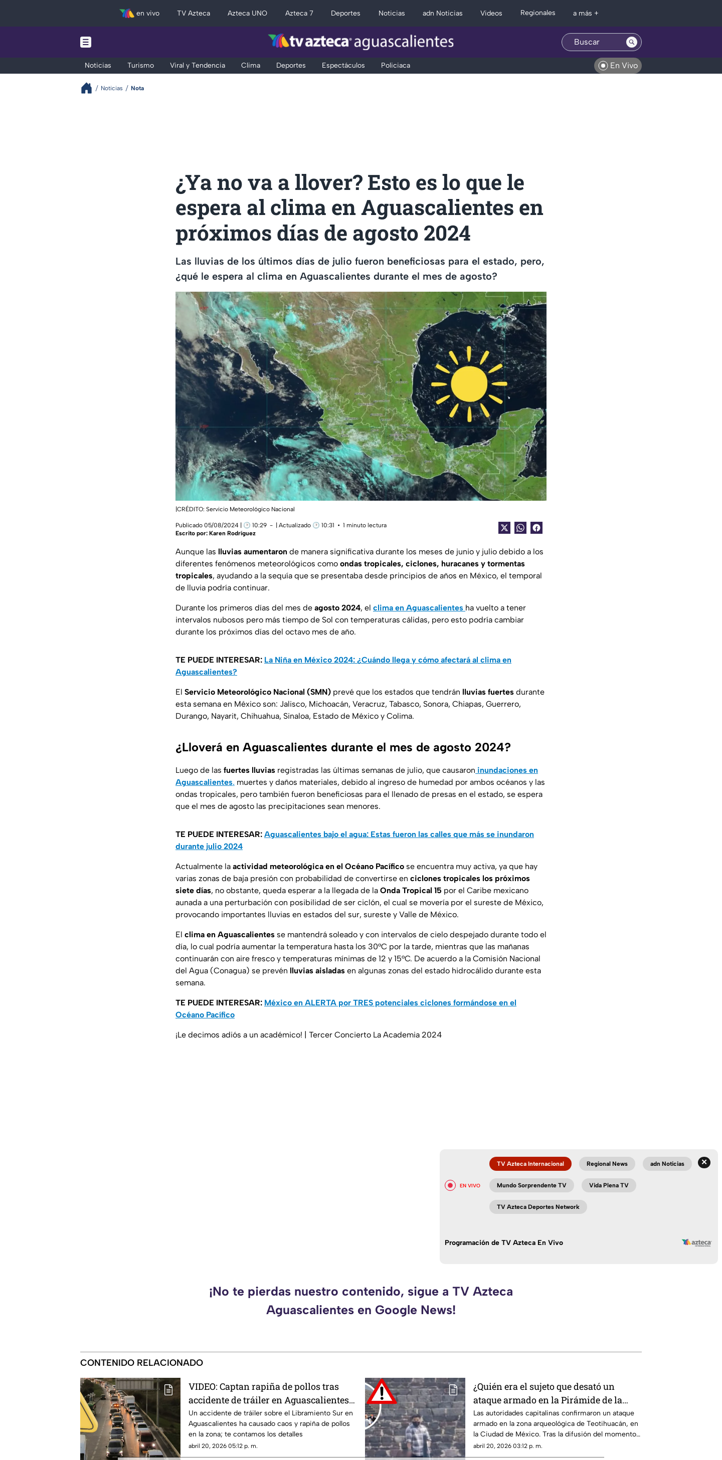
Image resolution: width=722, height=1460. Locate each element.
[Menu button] (120, 42)
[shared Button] (520, 528)
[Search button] (631, 42)
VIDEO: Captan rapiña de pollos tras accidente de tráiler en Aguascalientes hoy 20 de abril (269, 1393)
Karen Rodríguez (232, 533)
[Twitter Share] (504, 528)
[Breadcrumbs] (90, 88)
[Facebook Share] (536, 528)
